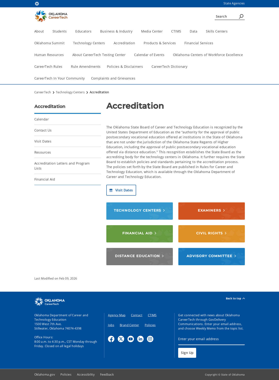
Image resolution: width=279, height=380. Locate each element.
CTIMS (152, 315)
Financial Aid (44, 179)
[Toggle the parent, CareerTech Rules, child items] (63, 66)
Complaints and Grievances (113, 78)
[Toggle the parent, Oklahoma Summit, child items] (65, 43)
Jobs (111, 325)
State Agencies (234, 3)
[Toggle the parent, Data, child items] (198, 31)
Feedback (107, 374)
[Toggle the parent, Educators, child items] (92, 31)
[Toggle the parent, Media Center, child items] (164, 31)
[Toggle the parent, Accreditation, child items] (136, 43)
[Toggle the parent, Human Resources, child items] (65, 55)
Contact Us (43, 130)
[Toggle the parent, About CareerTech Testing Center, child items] (126, 55)
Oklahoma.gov (44, 374)
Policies (150, 325)
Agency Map (116, 315)
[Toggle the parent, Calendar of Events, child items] (165, 55)
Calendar (41, 119)
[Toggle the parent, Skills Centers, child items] (229, 31)
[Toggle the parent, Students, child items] (68, 31)
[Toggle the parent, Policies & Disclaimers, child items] (144, 66)
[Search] (230, 16)
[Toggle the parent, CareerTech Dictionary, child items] (188, 66)
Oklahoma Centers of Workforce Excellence (208, 55)
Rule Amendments (85, 66)
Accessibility (86, 374)
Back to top (235, 298)
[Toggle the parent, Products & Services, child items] (177, 43)
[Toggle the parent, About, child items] (45, 31)
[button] (121, 190)
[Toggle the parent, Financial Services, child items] (214, 43)
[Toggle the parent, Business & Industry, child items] (133, 31)
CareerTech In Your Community (59, 78)
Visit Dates (43, 141)
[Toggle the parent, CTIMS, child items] (182, 31)
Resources (42, 152)
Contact (136, 315)
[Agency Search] (241, 16)
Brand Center (129, 325)
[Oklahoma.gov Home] (36, 3)
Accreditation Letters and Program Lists (62, 165)
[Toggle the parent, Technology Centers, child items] (106, 43)
